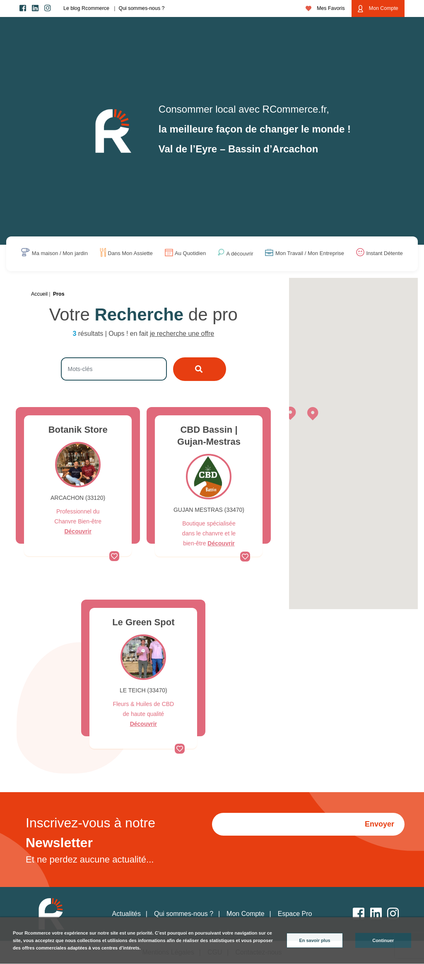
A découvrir (239, 254)
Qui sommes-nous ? (142, 8)
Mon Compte (378, 8)
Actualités (126, 913)
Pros (59, 294)
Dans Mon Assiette (130, 254)
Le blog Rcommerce (86, 8)
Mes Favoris (325, 8)
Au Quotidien (190, 254)
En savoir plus (314, 940)
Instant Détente (384, 254)
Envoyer (379, 824)
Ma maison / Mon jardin (60, 254)
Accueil (39, 294)
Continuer (383, 940)
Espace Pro (295, 913)
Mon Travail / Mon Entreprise (309, 254)
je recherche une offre (182, 333)
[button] (290, 413)
